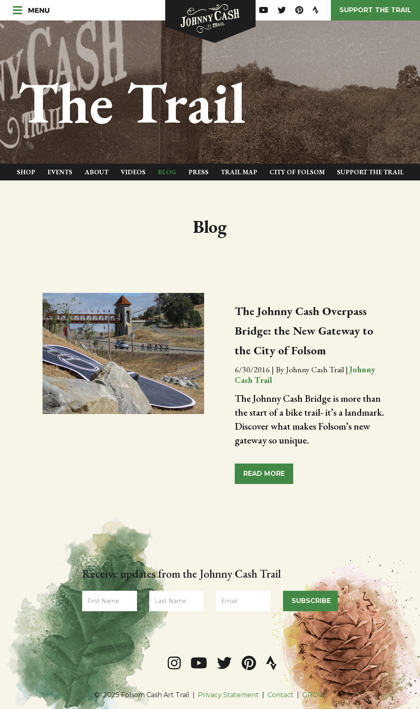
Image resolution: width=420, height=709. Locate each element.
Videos (133, 172)
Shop (26, 172)
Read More (264, 473)
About (96, 172)
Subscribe (311, 601)
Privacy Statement (228, 695)
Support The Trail (370, 172)
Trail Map (239, 172)
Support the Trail (375, 10)
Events (59, 172)
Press (199, 172)
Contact (280, 695)
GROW (314, 695)
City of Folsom (297, 172)
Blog (167, 172)
